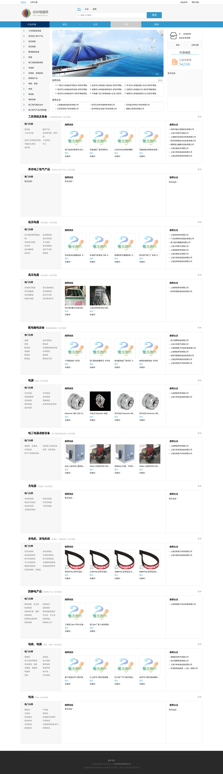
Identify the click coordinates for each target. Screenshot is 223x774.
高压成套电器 (48, 288)
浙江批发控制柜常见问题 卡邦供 (78, 150)
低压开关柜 (47, 249)
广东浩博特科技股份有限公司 (182, 239)
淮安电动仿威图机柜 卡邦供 (76, 255)
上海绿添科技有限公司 (179, 235)
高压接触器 (29, 291)
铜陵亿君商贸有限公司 (135, 109)
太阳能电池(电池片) (50, 724)
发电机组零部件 (49, 566)
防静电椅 (28, 622)
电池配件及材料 (49, 717)
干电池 (45, 710)
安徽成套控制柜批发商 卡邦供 (151, 150)
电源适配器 (29, 397)
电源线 (27, 671)
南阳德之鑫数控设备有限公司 (182, 144)
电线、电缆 (33, 83)
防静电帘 (46, 604)
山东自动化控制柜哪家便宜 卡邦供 (128, 150)
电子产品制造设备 (32, 453)
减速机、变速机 (31, 446)
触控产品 (46, 129)
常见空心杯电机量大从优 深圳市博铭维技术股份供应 (147, 85)
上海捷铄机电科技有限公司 (68, 105)
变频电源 (46, 400)
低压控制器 (47, 238)
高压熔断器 (29, 295)
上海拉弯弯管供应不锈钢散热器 (102, 308)
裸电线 (27, 657)
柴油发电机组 (30, 555)
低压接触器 (47, 246)
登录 (176, 45)
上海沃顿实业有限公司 (179, 148)
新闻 (156, 24)
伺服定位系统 (30, 144)
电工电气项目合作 (35, 105)
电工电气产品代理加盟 (37, 110)
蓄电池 (27, 710)
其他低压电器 (30, 242)
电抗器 (27, 253)
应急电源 (28, 400)
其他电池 (28, 717)
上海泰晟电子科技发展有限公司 (183, 348)
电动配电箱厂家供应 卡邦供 (125, 361)
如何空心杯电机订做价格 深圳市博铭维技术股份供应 (112, 85)
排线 (26, 675)
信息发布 (184, 2)
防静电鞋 (28, 615)
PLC (44, 144)
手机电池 (46, 721)
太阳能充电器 (30, 510)
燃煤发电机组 (30, 566)
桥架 (26, 344)
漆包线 (45, 657)
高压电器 (32, 46)
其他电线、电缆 (31, 664)
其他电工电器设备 (50, 446)
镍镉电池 (28, 728)
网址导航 (196, 2)
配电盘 (27, 359)
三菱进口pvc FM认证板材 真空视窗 (79, 624)
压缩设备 (28, 449)
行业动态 (185, 52)
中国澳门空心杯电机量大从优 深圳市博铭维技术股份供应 (114, 93)
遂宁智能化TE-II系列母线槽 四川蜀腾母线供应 (83, 677)
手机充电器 (47, 502)
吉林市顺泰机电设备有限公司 (182, 355)
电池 (30, 89)
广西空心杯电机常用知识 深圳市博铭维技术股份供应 (77, 85)
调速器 (45, 253)
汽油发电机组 (48, 555)
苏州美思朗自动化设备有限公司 (183, 141)
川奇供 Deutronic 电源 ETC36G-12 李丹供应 (108, 413)
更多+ (200, 117)
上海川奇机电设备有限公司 (181, 152)
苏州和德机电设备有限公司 (181, 291)
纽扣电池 (28, 721)
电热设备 (32, 99)
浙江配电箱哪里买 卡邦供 (100, 361)
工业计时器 (29, 133)
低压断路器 (47, 235)
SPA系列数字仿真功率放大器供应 (78, 308)
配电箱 (27, 348)
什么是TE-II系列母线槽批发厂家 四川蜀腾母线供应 (110, 677)
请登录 (23, 2)
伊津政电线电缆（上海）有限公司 (184, 668)
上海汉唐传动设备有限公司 (181, 555)
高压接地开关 (48, 298)
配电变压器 (47, 359)
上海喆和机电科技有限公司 (181, 156)
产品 (126, 24)
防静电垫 (46, 608)
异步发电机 (47, 551)
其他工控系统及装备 (33, 140)
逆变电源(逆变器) (50, 404)
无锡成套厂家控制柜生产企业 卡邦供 (104, 150)
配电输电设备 (33, 52)
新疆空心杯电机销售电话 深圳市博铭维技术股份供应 (112, 89)
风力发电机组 (48, 559)
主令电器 (46, 242)
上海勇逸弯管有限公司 (179, 250)
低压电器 (32, 41)
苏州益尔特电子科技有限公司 (138, 105)
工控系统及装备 (34, 31)
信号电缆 (46, 675)
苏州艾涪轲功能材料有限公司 (103, 105)
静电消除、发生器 (32, 604)
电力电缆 (46, 661)
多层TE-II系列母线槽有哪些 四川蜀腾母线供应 (157, 677)
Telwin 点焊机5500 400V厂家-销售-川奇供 (106, 466)
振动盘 (27, 129)
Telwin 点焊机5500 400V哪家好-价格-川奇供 (157, 466)
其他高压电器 (30, 288)
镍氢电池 (46, 728)
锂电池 (45, 713)
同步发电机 (29, 551)
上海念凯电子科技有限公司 (181, 363)
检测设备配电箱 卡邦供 (148, 361)
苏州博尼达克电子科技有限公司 (104, 109)
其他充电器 (29, 499)
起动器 (27, 246)
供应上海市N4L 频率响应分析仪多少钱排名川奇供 (85, 466)
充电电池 (28, 724)
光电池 (27, 713)
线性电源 (28, 404)
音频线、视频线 (31, 668)
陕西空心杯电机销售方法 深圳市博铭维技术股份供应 (147, 93)
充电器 (31, 68)
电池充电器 (29, 506)
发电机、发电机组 (35, 73)
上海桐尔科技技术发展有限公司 (183, 137)
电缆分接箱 (29, 298)
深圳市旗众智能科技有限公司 (182, 129)
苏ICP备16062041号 (122, 764)
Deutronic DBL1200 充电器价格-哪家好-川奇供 (83, 413)
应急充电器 (47, 499)
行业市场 (32, 24)
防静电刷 (28, 608)
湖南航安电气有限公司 (179, 657)
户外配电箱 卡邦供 (72, 361)
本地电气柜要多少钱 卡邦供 (101, 255)
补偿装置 (46, 351)
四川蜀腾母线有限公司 (179, 340)
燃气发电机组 (30, 559)
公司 (95, 24)
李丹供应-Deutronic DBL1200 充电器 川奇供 (132, 413)
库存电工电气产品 (35, 36)
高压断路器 (47, 291)
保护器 (27, 147)
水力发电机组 (30, 562)
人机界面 (46, 140)
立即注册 (34, 2)
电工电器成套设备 (35, 62)
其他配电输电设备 (50, 348)
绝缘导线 (46, 668)
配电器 (45, 344)
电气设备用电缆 (31, 661)
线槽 (26, 340)
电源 (30, 57)
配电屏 (45, 355)
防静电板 (46, 619)
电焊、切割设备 (49, 449)
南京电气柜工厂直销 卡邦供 (150, 255)
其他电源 (46, 397)
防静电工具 (47, 622)
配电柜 (27, 355)
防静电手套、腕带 (32, 611)
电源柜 (27, 351)
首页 (65, 24)
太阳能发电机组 (49, 562)
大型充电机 (47, 506)
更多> (161, 80)
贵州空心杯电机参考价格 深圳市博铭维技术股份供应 (77, 89)
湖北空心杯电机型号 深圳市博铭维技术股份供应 (75, 93)
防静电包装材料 (31, 619)
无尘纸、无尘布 (49, 615)
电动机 (31, 94)
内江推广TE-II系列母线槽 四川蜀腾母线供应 (132, 677)
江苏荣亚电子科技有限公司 (68, 109)
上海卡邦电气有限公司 (179, 133)
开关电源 (28, 393)
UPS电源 (46, 393)
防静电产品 (33, 78)
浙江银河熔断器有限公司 (180, 242)
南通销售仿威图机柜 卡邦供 (125, 255)
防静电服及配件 (49, 611)
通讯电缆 (46, 664)
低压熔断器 (29, 249)
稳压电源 (28, 408)
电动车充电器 (30, 502)
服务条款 (111, 760)
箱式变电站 (47, 340)
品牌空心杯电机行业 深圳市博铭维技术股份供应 (145, 89)
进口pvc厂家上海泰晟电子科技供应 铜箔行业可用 (109, 624)
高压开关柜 (47, 295)
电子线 (45, 671)
